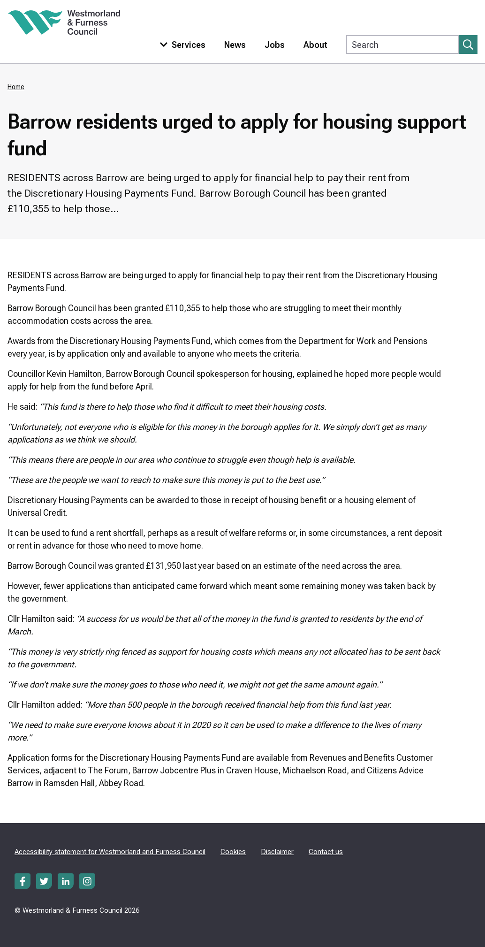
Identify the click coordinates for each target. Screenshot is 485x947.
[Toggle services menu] (180, 45)
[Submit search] (468, 44)
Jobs (275, 45)
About (315, 45)
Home (16, 87)
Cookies (233, 852)
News (235, 45)
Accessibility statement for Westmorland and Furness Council (110, 852)
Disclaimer (277, 852)
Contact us (326, 852)
